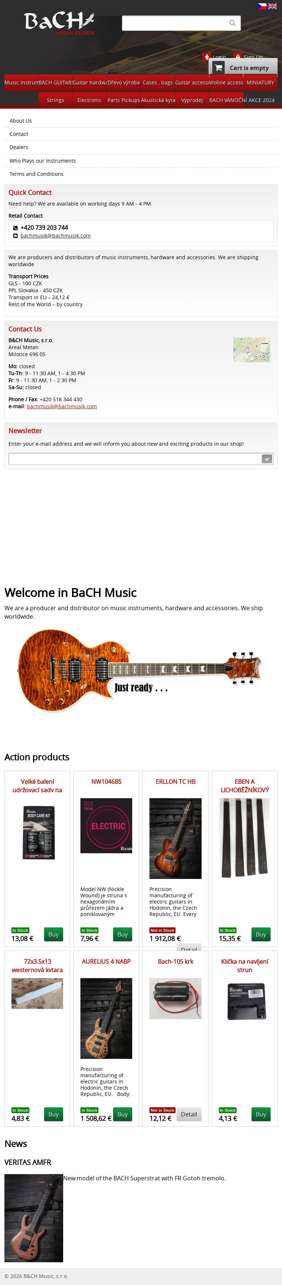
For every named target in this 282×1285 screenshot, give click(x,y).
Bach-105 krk (175, 962)
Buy (53, 934)
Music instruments (21, 82)
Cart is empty (240, 67)
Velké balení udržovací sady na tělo (37, 790)
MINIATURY (260, 82)
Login (219, 57)
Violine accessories (226, 82)
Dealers (19, 147)
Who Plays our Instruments (43, 161)
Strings (55, 100)
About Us (21, 120)
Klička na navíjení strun (244, 966)
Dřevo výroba (124, 82)
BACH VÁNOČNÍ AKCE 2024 (226, 100)
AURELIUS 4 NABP (106, 962)
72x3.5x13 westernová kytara (37, 966)
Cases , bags (158, 82)
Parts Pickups (124, 100)
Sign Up (253, 57)
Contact (19, 134)
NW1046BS (106, 782)
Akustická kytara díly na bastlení (158, 100)
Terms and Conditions (37, 174)
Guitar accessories (192, 82)
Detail (189, 1114)
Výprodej (192, 100)
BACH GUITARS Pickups (55, 82)
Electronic (89, 100)
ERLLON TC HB (175, 782)
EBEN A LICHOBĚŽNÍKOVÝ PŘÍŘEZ (245, 790)
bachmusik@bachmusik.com (56, 235)
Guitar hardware (89, 82)
